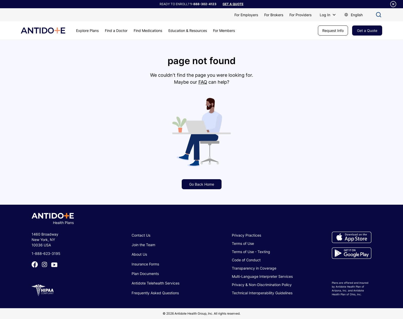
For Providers (300, 15)
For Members (224, 30)
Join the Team (143, 245)
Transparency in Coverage (254, 268)
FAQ (202, 82)
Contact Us (141, 235)
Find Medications (148, 30)
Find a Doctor (116, 30)
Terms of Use (243, 243)
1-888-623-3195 (46, 253)
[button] (328, 15)
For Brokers (273, 15)
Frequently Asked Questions (155, 293)
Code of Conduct (246, 260)
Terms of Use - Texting (251, 251)
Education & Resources (187, 30)
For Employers (246, 15)
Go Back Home (201, 184)
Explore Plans (87, 30)
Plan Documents (145, 273)
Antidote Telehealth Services (155, 283)
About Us (139, 254)
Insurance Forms (145, 264)
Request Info (333, 30)
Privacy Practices (246, 235)
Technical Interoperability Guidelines (262, 293)
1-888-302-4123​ (203, 4)
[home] (43, 30)
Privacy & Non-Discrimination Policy (262, 284)
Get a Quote (367, 30)
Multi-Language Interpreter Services (262, 276)
